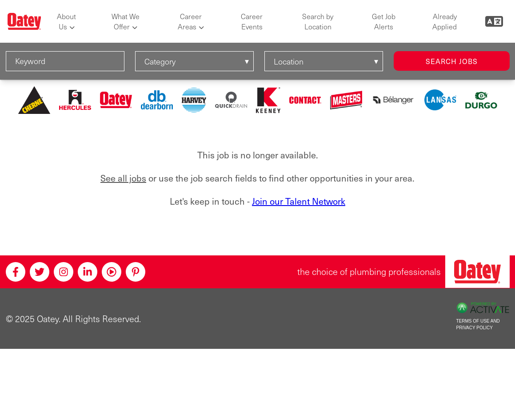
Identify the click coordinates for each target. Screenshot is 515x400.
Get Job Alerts (383, 21)
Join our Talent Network (298, 201)
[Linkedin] (87, 272)
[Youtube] (111, 272)
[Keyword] (65, 61)
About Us (66, 21)
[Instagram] (63, 272)
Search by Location (317, 21)
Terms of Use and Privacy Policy (478, 324)
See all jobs (123, 178)
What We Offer (126, 21)
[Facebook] (15, 272)
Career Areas (190, 21)
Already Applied (444, 21)
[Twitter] (39, 272)
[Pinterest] (135, 272)
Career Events (252, 21)
